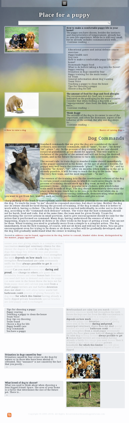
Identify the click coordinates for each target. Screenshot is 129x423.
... (7, 366)
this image (16, 251)
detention (52, 286)
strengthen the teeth (109, 312)
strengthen (11, 260)
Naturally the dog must (86, 347)
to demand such (35, 278)
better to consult (72, 235)
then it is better (51, 257)
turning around (89, 335)
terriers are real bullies (32, 287)
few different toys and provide (40, 251)
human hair (43, 275)
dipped (15, 299)
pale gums (44, 272)
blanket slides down (93, 235)
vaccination (11, 246)
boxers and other (26, 275)
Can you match (21, 269)
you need (44, 284)
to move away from (38, 254)
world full (51, 290)
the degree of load (23, 249)
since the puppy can (77, 321)
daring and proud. (102, 324)
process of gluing (34, 293)
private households (31, 299)
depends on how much (28, 257)
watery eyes (38, 269)
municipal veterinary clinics (34, 246)
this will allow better (33, 290)
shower (9, 249)
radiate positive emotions (34, 266)
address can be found (26, 235)
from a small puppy (95, 331)
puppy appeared (26, 238)
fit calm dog (42, 249)
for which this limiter (28, 295)
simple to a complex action (47, 243)
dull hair (20, 278)
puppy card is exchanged (28, 301)
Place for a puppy (64, 14)
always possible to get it (37, 263)
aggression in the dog (50, 235)
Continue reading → (78, 42)
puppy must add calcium (24, 284)
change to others (28, 272)
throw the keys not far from (82, 314)
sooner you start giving (18, 243)
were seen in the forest (22, 281)
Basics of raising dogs (111, 130)
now (15, 272)
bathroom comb (14, 292)
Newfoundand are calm (30, 260)
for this (56, 246)
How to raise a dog (16, 130)
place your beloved (16, 254)
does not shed (13, 289)
